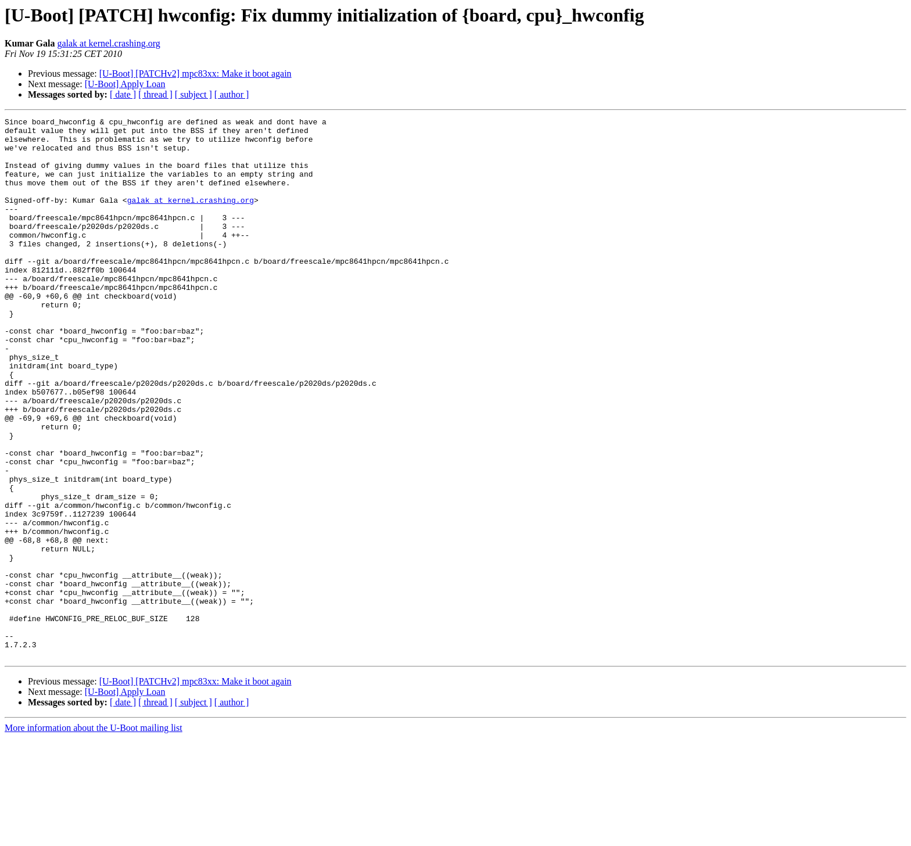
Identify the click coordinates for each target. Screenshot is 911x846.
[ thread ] (155, 94)
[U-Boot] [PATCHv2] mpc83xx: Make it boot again (195, 73)
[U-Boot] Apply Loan (125, 84)
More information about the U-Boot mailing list (93, 836)
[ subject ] (193, 94)
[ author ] (231, 94)
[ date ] (123, 94)
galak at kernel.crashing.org (108, 43)
